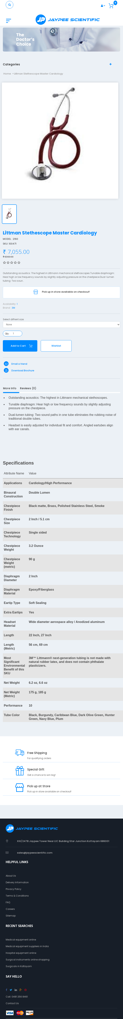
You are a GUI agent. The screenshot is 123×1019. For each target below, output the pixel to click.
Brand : (7, 307)
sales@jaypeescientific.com (34, 853)
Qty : (7, 333)
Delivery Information (17, 882)
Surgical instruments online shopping (28, 959)
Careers (10, 909)
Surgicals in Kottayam (19, 966)
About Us (11, 875)
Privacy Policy (13, 889)
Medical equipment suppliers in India (27, 946)
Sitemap (11, 915)
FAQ (8, 902)
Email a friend (15, 363)
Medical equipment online (21, 939)
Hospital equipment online (21, 953)
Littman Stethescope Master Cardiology (38, 73)
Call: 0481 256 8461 (17, 996)
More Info (9, 388)
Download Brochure (19, 370)
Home (7, 73)
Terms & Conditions (17, 895)
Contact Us (12, 1003)
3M (13, 307)
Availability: (9, 304)
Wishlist (56, 346)
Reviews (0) (28, 388)
